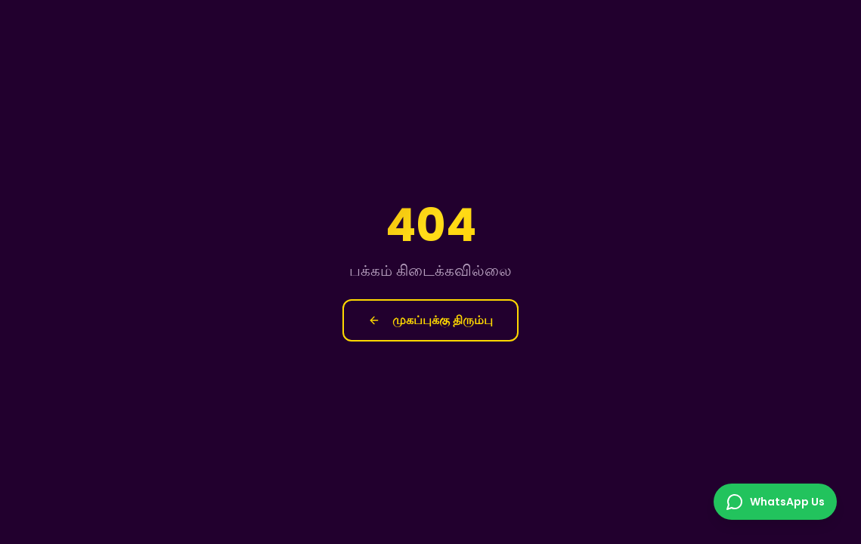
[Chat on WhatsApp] (775, 502)
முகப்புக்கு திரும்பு (430, 320)
